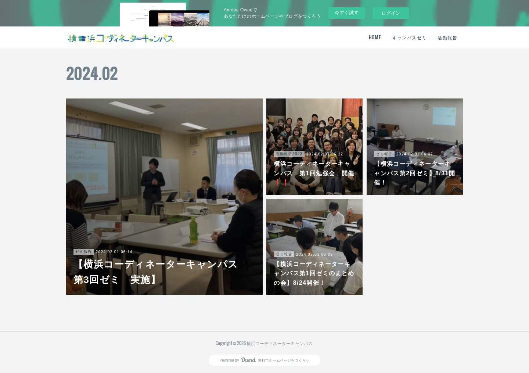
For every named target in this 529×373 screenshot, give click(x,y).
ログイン (390, 13)
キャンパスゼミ (409, 37)
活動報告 (447, 37)
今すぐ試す (347, 12)
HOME (375, 37)
